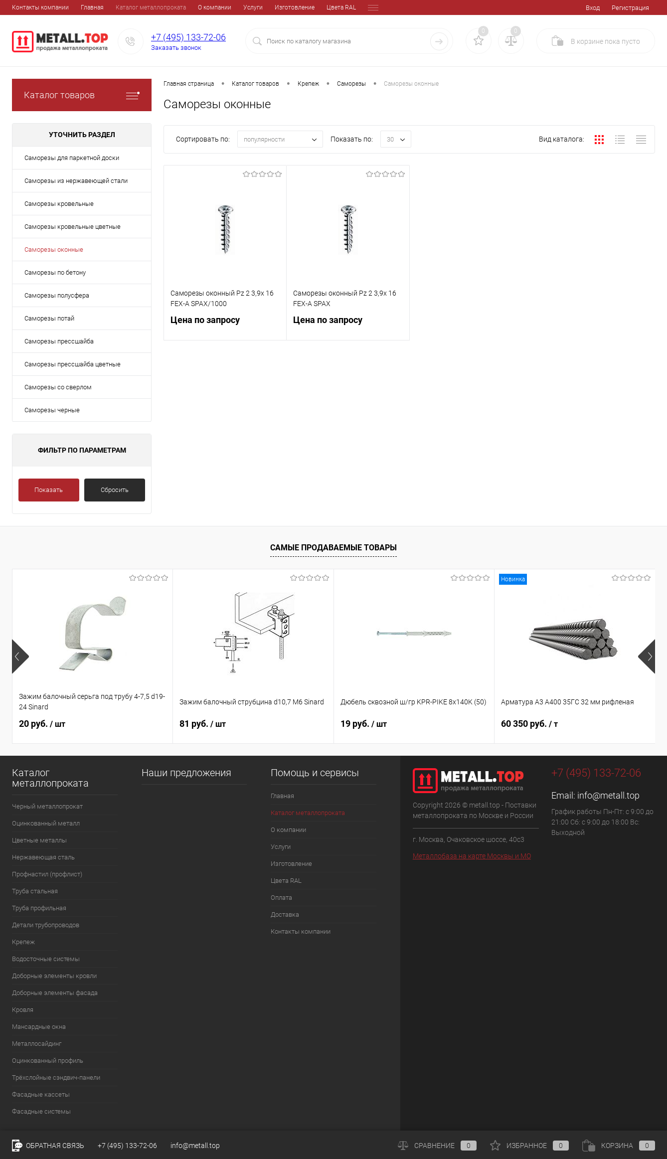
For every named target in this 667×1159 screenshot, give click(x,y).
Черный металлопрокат (47, 806)
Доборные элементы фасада (55, 992)
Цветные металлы (39, 840)
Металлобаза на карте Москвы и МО (472, 856)
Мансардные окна (39, 1026)
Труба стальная (35, 891)
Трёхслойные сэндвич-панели (56, 1077)
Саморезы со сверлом (58, 387)
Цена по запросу (225, 326)
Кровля (22, 1009)
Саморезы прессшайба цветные (72, 364)
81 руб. (202, 723)
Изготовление (226, 7)
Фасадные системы (41, 1111)
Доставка (344, 7)
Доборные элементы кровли (54, 976)
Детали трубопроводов (45, 925)
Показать (48, 490)
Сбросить (115, 490)
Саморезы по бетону (55, 272)
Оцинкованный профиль (47, 1060)
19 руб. (363, 723)
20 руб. (42, 723)
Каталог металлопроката (82, 7)
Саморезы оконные (53, 249)
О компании (146, 7)
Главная (23, 7)
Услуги (184, 7)
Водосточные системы (46, 959)
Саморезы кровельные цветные (72, 226)
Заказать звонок (176, 47)
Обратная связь (48, 1146)
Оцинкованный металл (46, 823)
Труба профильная (39, 908)
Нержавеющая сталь (43, 857)
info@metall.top (608, 795)
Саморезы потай (49, 318)
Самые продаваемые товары (333, 547)
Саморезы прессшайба (59, 341)
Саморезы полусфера (56, 295)
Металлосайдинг (36, 1043)
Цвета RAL (272, 7)
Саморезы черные (52, 410)
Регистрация (630, 7)
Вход (593, 7)
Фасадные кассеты (41, 1094)
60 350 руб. (529, 723)
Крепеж (23, 942)
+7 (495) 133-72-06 (188, 37)
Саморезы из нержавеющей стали (76, 180)
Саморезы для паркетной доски (71, 158)
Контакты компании (301, 931)
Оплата (309, 7)
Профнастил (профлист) (47, 874)
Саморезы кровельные (59, 203)
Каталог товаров (82, 95)
